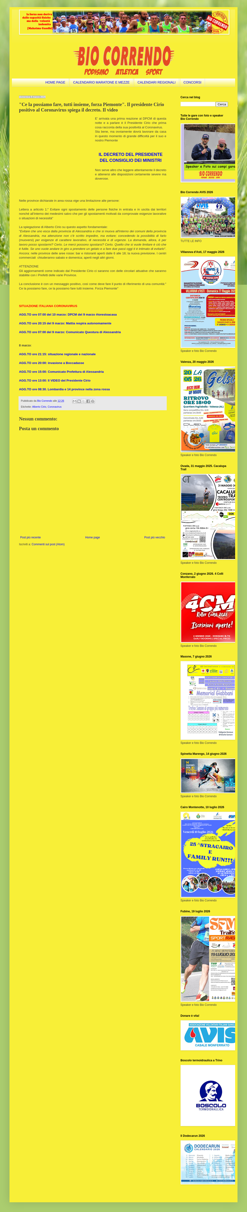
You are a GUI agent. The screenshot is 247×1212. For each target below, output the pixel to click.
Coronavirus (55, 406)
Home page (92, 537)
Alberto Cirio (39, 406)
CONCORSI (192, 82)
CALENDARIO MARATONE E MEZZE (101, 82)
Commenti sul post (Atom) (48, 544)
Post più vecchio (154, 537)
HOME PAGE (55, 82)
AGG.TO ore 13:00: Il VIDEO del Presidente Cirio (54, 380)
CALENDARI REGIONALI (157, 82)
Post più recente (30, 537)
